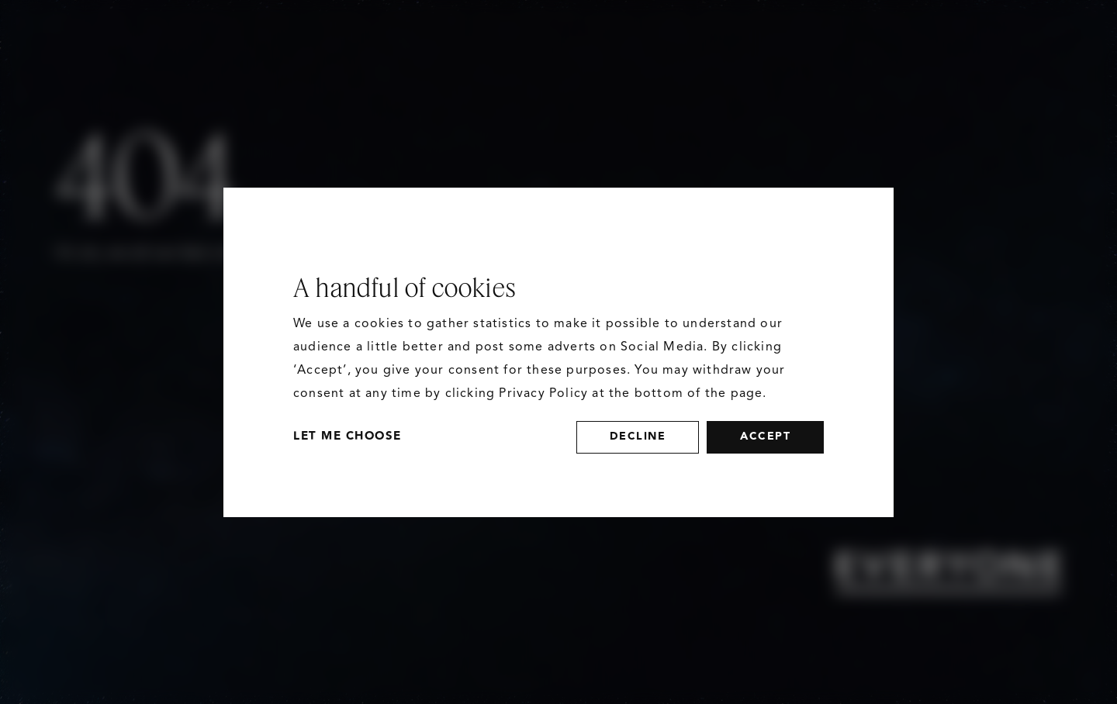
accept (765, 436)
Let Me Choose (347, 436)
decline (638, 436)
